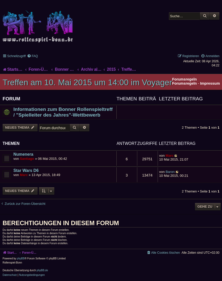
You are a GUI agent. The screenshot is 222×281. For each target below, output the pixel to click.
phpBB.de (42, 270)
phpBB (21, 258)
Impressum (210, 83)
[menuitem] (32, 56)
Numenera (23, 154)
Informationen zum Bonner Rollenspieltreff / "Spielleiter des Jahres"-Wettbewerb (63, 112)
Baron (170, 172)
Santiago (27, 159)
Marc (170, 155)
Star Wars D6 (26, 170)
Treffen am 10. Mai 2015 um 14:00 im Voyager (87, 82)
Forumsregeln (184, 83)
